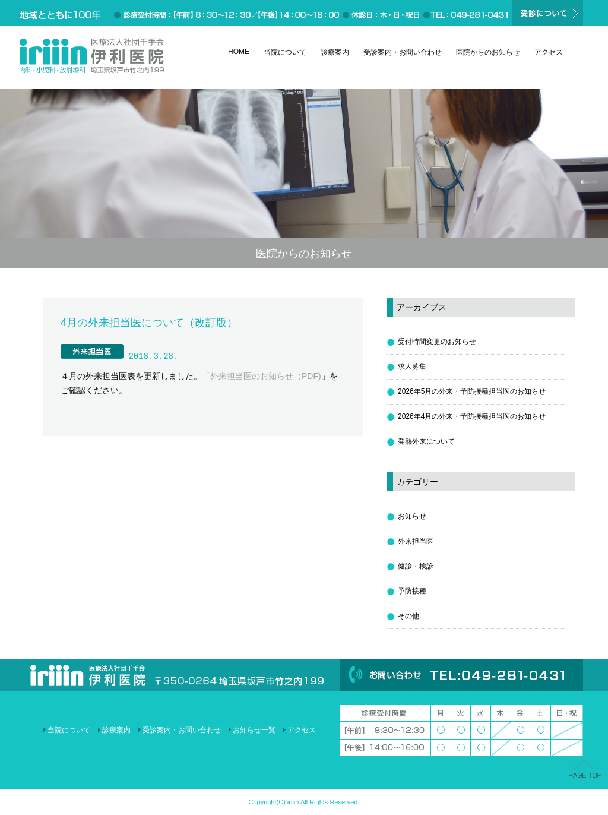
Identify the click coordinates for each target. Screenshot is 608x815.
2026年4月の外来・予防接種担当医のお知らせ (472, 416)
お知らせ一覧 (254, 730)
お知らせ (412, 516)
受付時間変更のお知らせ (437, 341)
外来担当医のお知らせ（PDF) (265, 376)
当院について (285, 52)
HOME (238, 52)
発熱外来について (426, 441)
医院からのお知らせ (488, 52)
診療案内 (335, 52)
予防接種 (412, 591)
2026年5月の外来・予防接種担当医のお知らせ (472, 391)
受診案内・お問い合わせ (402, 52)
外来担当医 (415, 541)
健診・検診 (415, 566)
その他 (408, 616)
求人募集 (412, 366)
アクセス (548, 52)
